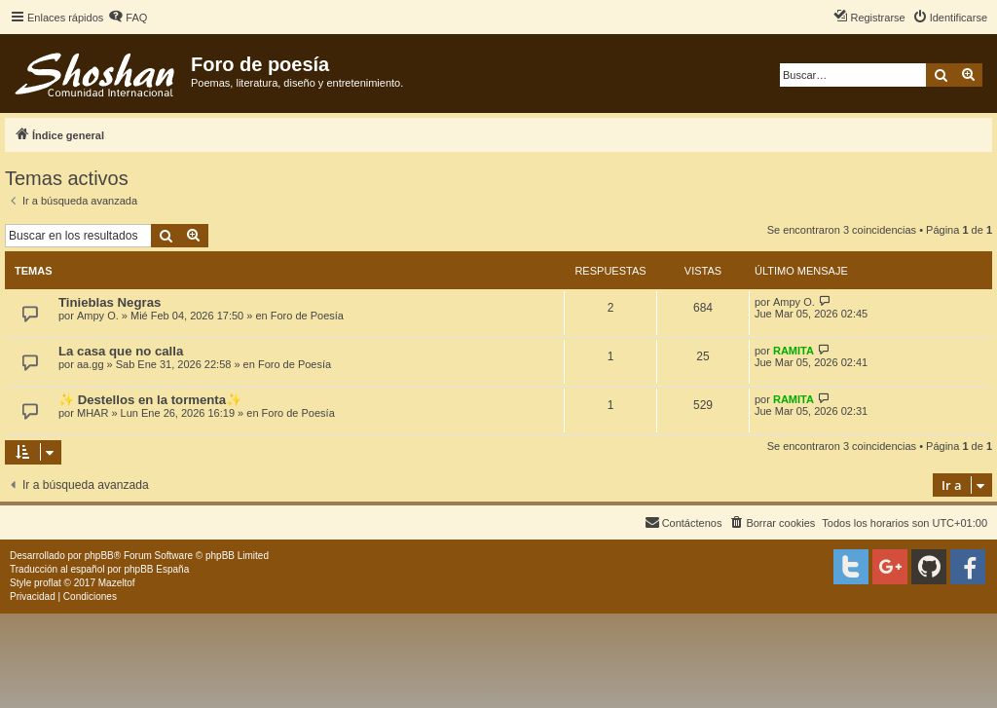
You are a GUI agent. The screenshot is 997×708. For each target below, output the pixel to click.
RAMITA (793, 350)
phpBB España (156, 569)
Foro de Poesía (307, 315)
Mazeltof (116, 583)
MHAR (92, 413)
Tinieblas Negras (109, 302)
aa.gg (90, 364)
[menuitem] (127, 17)
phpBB (99, 555)
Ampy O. (98, 315)
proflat (47, 583)
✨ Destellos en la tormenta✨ (149, 399)
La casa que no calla (120, 351)
